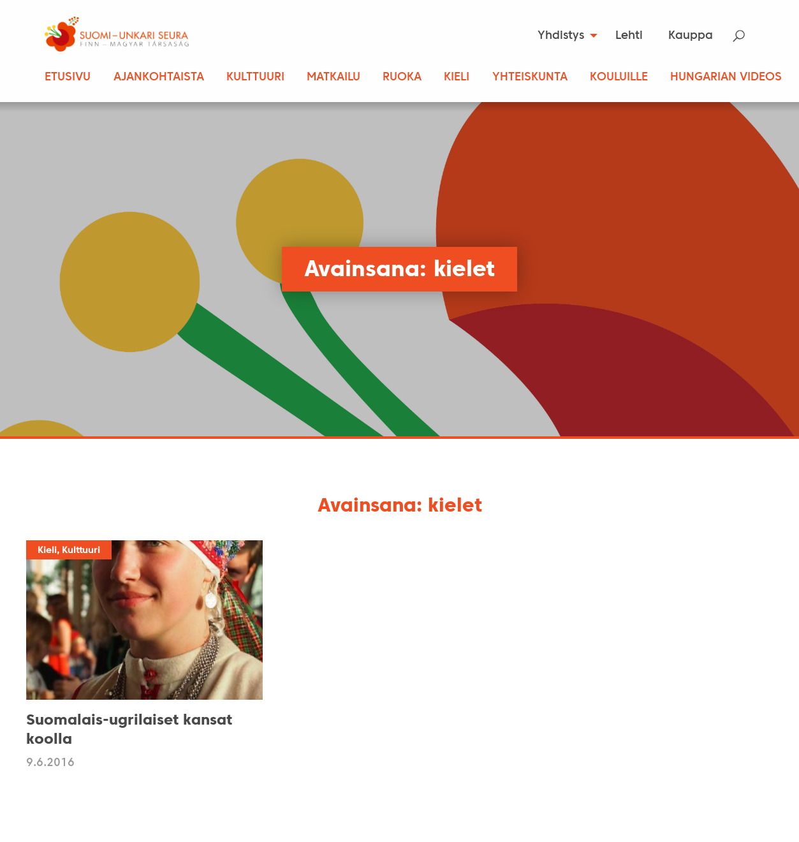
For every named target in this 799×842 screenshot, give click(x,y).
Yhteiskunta (530, 77)
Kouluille (619, 77)
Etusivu (68, 77)
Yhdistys (561, 36)
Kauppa (690, 36)
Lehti (629, 36)
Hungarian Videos (726, 77)
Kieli (456, 77)
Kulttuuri (255, 77)
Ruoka (402, 77)
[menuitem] (563, 35)
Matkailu (333, 77)
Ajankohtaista (159, 77)
